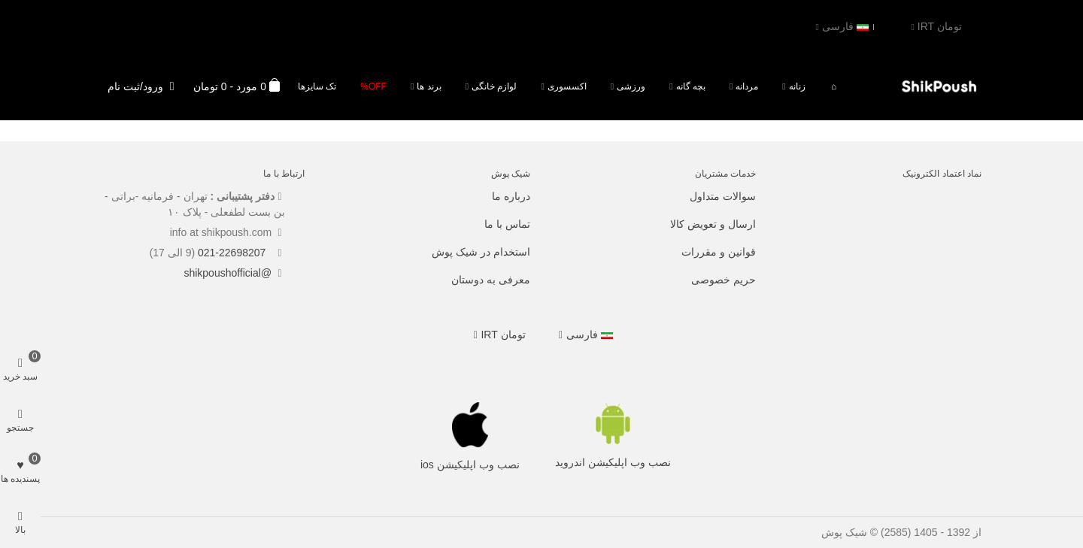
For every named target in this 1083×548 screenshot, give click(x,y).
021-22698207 (233, 253)
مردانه (747, 86)
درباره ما (511, 196)
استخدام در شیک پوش (481, 252)
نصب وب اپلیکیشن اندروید (613, 462)
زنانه (797, 86)
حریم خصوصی (723, 280)
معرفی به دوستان (490, 280)
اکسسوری (567, 86)
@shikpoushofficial (228, 273)
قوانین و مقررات (718, 252)
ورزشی (631, 86)
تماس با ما (507, 224)
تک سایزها (317, 86)
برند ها (429, 86)
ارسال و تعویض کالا (713, 224)
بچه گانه (690, 86)
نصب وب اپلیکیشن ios (470, 465)
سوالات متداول (723, 196)
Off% (373, 86)
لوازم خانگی (494, 86)
